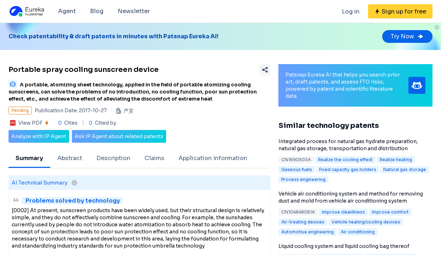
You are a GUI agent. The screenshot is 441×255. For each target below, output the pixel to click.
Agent (67, 11)
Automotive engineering (307, 231)
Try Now (407, 36)
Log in (351, 11)
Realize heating (396, 159)
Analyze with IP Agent (38, 136)
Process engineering (303, 179)
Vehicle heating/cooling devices (366, 222)
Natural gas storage (404, 169)
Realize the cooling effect (345, 159)
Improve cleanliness (343, 212)
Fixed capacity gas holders (347, 169)
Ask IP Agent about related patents (119, 136)
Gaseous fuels (296, 169)
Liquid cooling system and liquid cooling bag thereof (343, 246)
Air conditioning (358, 231)
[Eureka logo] (26, 11)
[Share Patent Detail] (265, 69)
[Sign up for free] (400, 11)
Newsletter (134, 11)
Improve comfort (390, 212)
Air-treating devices (302, 222)
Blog (96, 11)
